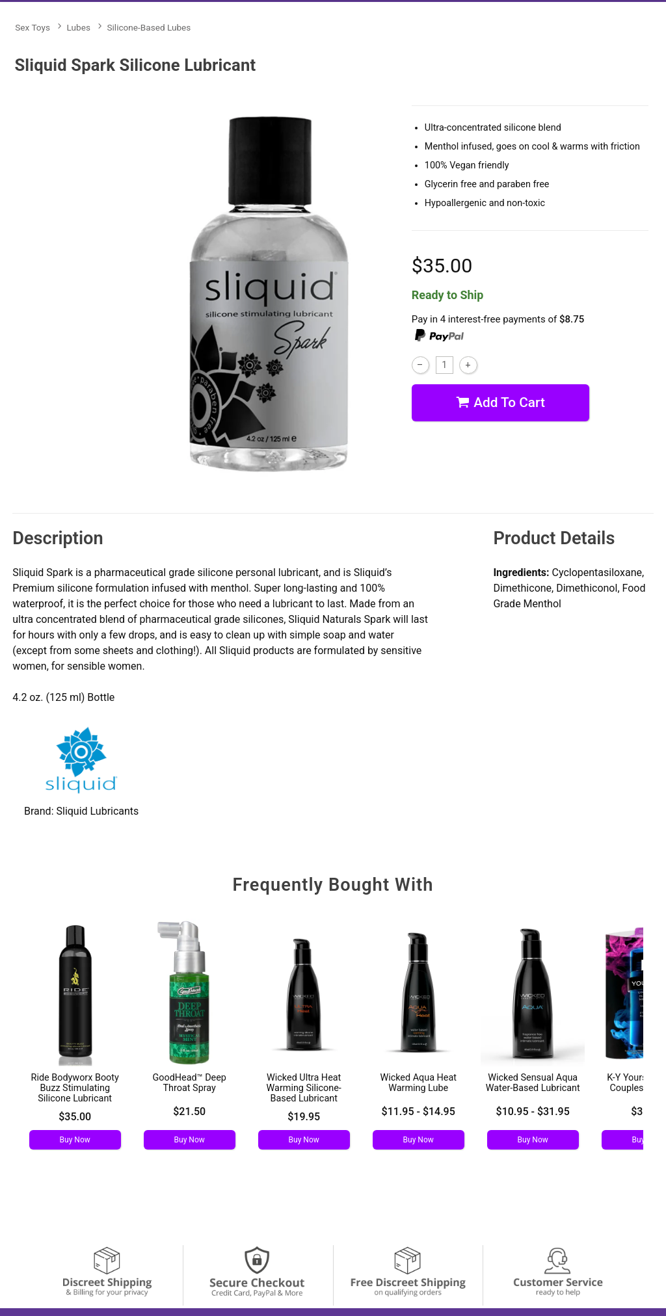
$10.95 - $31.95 (533, 1111)
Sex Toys (32, 27)
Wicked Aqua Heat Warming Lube (418, 1083)
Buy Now (75, 1139)
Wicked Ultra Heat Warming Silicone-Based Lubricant (304, 1088)
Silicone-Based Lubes (149, 27)
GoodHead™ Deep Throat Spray (189, 1083)
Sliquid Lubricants (97, 811)
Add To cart (500, 403)
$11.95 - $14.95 (418, 1111)
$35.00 (75, 1117)
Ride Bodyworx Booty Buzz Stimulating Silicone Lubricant (75, 1088)
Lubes (78, 27)
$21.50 (189, 1111)
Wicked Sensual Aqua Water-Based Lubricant (533, 1083)
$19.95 (303, 1117)
